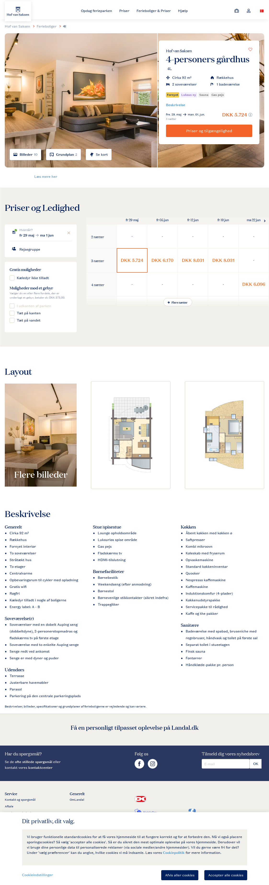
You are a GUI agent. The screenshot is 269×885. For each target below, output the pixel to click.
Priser (124, 10)
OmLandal (77, 800)
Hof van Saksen (179, 50)
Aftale (9, 806)
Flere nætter (178, 302)
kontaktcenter (40, 767)
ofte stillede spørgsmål (33, 761)
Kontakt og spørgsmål (20, 800)
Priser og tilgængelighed (209, 130)
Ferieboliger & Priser (154, 10)
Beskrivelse (175, 105)
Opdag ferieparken (96, 10)
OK (255, 763)
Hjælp (183, 10)
